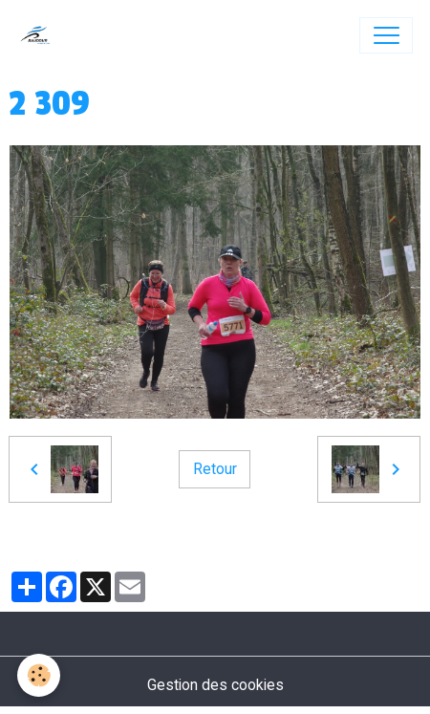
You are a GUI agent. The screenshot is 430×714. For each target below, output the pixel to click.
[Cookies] (38, 675)
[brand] (39, 35)
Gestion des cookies (215, 685)
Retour (215, 469)
